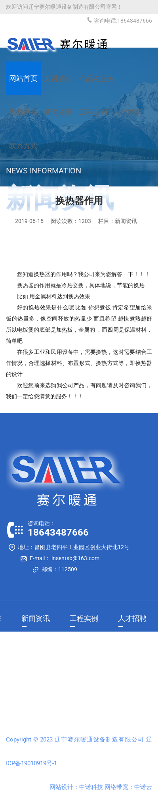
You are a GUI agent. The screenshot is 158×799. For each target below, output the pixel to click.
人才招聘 (132, 618)
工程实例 (84, 618)
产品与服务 (96, 78)
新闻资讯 (35, 618)
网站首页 (23, 78)
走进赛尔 (58, 78)
